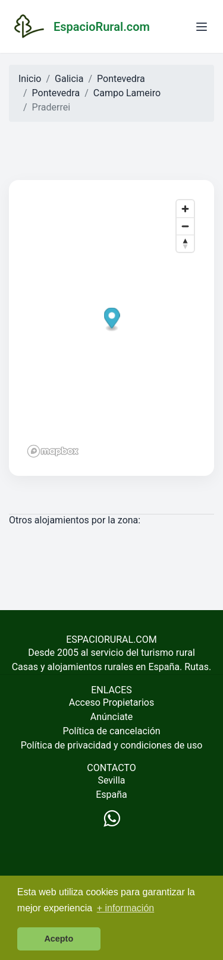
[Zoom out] (185, 226)
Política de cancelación (111, 731)
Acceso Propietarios (112, 702)
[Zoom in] (185, 208)
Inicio (29, 78)
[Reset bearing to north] (185, 243)
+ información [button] (126, 908)
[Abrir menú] (201, 27)
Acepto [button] (58, 938)
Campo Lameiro (127, 93)
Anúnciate (111, 716)
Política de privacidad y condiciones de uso (112, 745)
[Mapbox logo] (53, 451)
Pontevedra (121, 78)
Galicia (69, 78)
